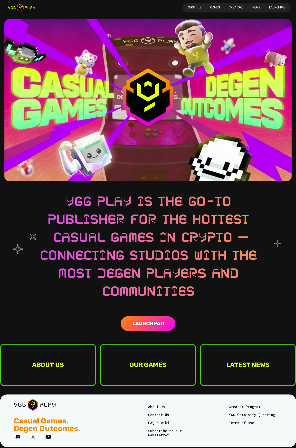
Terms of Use (241, 423)
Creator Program (245, 407)
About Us (194, 7)
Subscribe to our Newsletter (165, 433)
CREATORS (236, 7)
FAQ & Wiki (158, 423)
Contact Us (158, 415)
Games (215, 7)
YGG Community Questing (252, 415)
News (256, 7)
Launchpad (277, 7)
